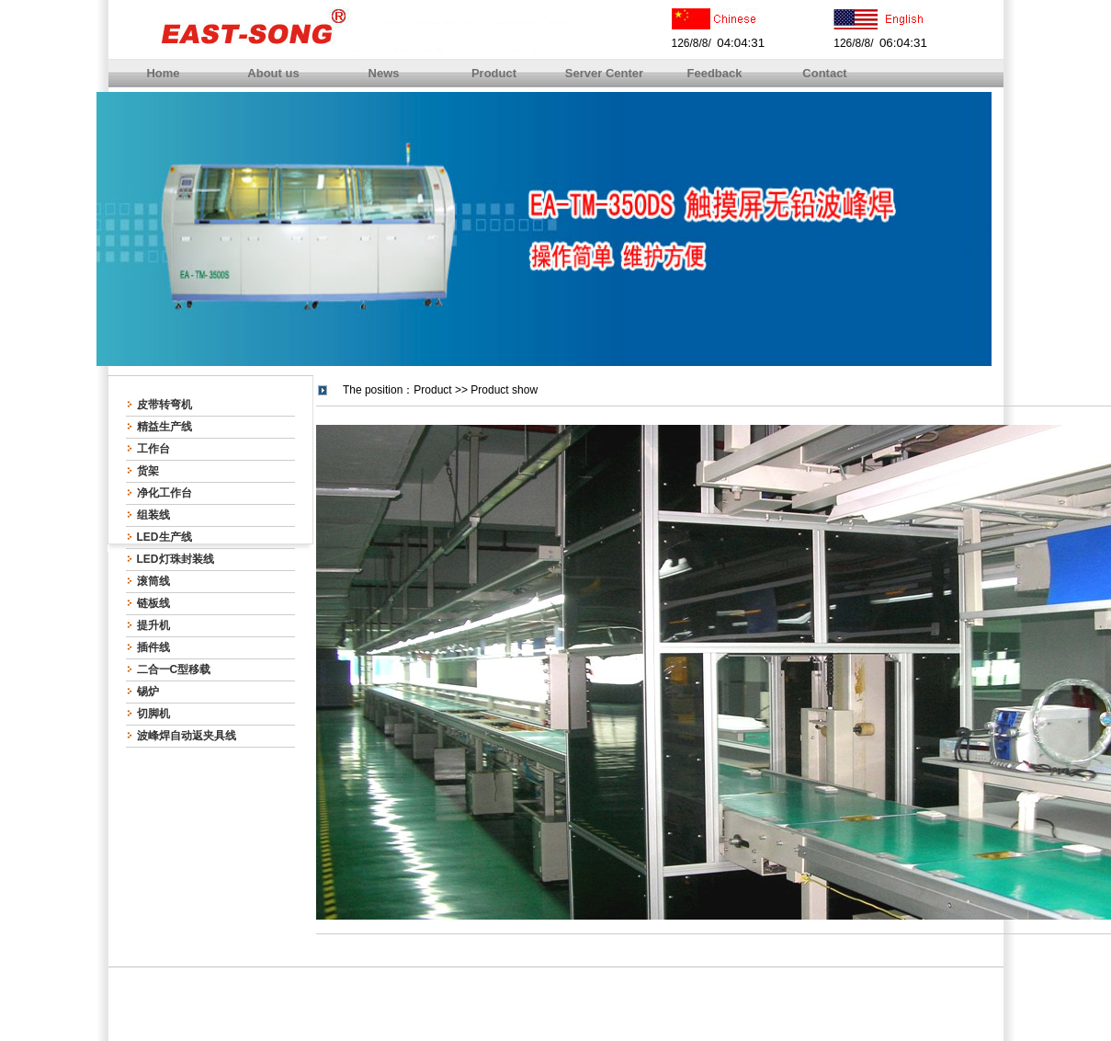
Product (493, 73)
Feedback (715, 73)
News (384, 73)
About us (273, 73)
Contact (824, 73)
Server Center (604, 73)
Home (162, 73)
